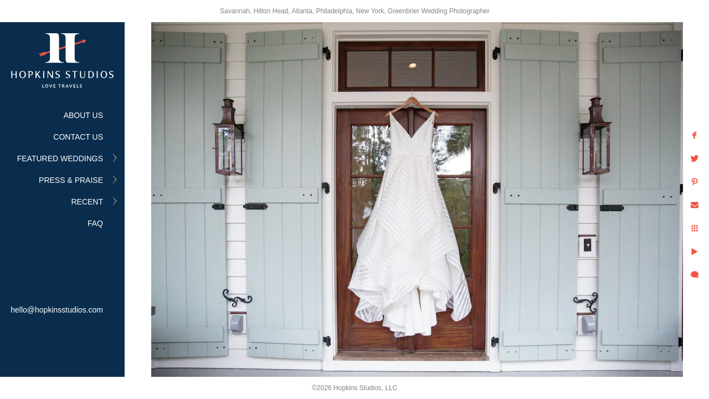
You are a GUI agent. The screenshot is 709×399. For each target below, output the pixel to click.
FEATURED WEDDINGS (60, 158)
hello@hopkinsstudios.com (57, 309)
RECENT (87, 201)
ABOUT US (83, 115)
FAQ (95, 223)
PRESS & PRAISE (71, 180)
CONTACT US (78, 136)
